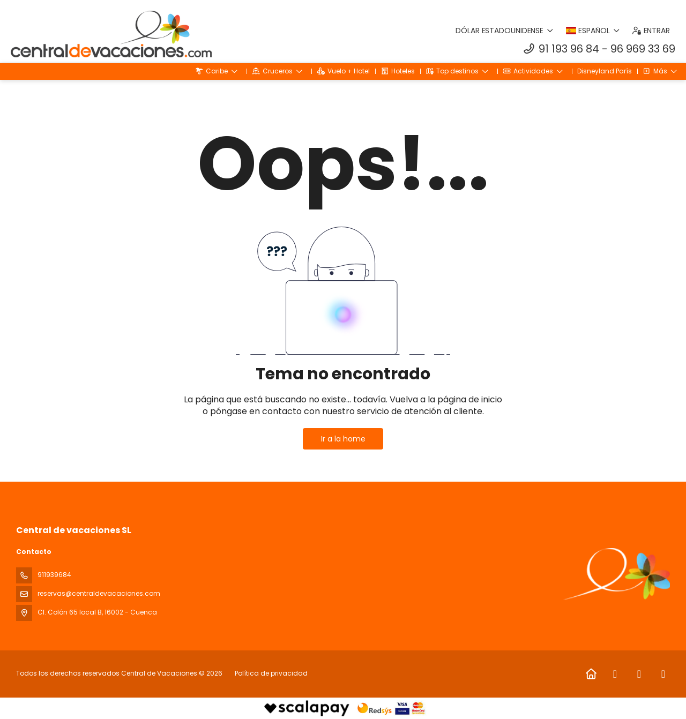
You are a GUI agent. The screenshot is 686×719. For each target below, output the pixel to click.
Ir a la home (343, 438)
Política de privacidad (271, 673)
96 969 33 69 (642, 48)
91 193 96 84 (569, 48)
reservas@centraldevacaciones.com (99, 593)
